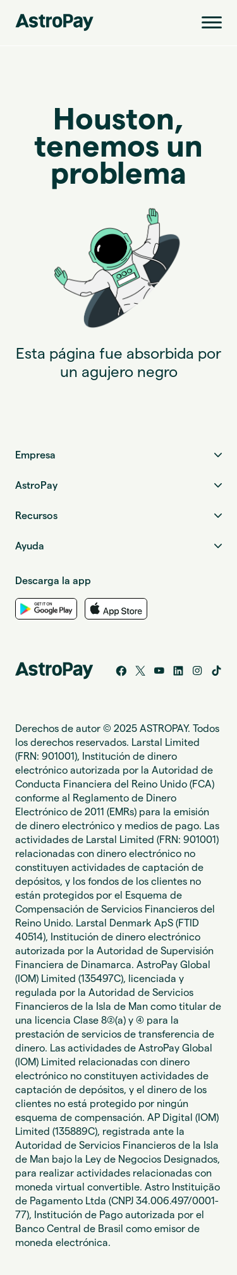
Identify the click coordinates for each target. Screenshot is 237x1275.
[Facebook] (121, 670)
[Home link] (54, 22)
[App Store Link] (116, 609)
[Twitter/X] (140, 670)
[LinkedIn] (178, 670)
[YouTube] (159, 670)
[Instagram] (197, 670)
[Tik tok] (216, 670)
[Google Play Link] (46, 609)
